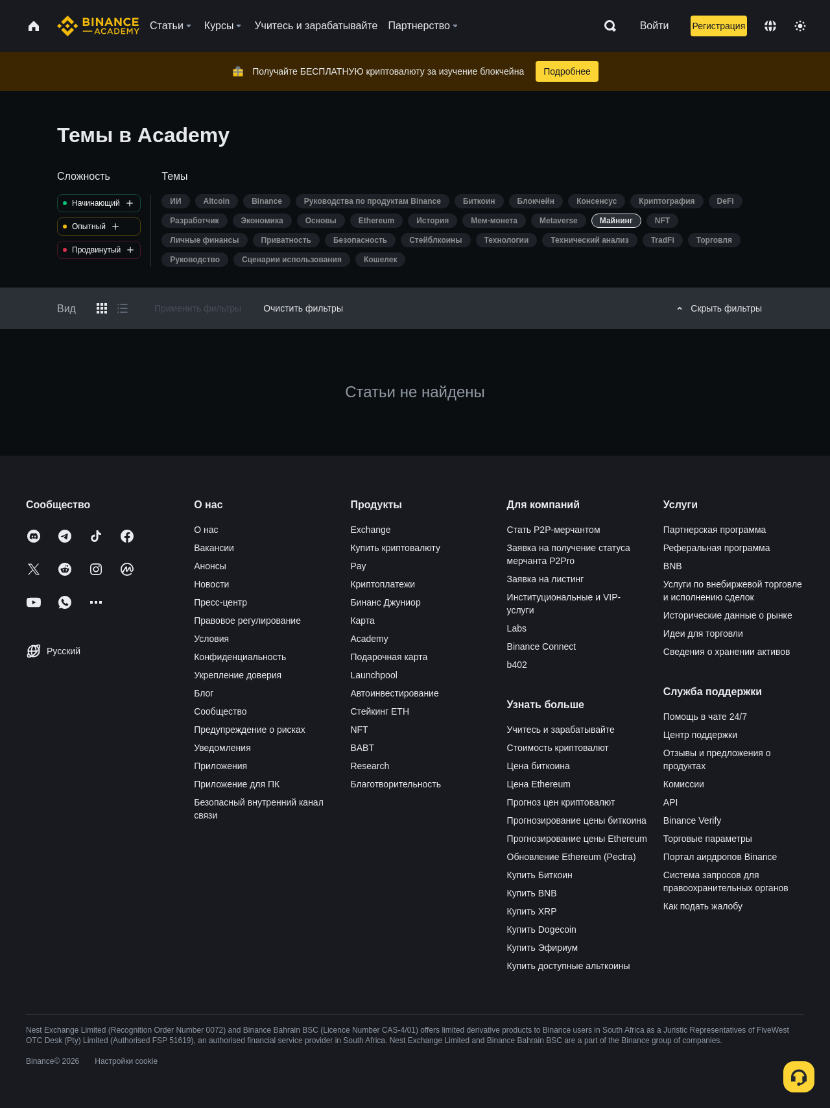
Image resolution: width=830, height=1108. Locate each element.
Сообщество (220, 711)
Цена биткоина (538, 766)
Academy (369, 639)
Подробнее (567, 71)
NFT (359, 729)
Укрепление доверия (237, 675)
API (670, 802)
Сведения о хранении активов (726, 651)
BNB (672, 566)
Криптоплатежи (382, 584)
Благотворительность (395, 784)
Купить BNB (532, 893)
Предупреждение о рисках (249, 729)
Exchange (370, 529)
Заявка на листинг (545, 579)
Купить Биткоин (540, 875)
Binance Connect (541, 646)
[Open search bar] (606, 26)
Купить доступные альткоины (568, 966)
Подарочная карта (388, 657)
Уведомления (222, 748)
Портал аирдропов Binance (720, 857)
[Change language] (770, 26)
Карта (362, 620)
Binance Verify (692, 820)
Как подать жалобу (702, 906)
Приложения (220, 766)
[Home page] (98, 26)
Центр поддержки (700, 735)
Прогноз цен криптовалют (561, 802)
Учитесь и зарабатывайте (561, 729)
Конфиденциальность (240, 657)
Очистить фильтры (303, 308)
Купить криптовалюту (395, 548)
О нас (206, 529)
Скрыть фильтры (717, 308)
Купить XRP (532, 911)
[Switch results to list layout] (122, 308)
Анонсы (210, 566)
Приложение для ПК (236, 784)
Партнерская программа (714, 529)
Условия (211, 639)
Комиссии (683, 784)
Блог (203, 693)
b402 (517, 664)
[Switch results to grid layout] (101, 308)
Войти (654, 25)
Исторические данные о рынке (727, 615)
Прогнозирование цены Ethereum (577, 838)
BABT (362, 748)
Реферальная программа (716, 548)
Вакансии (214, 548)
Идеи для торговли (703, 633)
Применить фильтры (197, 308)
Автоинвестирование (394, 693)
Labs (517, 628)
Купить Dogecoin (541, 929)
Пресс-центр (220, 602)
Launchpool (373, 675)
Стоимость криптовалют (558, 748)
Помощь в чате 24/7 (705, 716)
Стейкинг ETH (379, 711)
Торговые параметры (707, 838)
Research (369, 766)
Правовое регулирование (247, 620)
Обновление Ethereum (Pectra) (571, 857)
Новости (211, 584)
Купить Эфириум (542, 947)
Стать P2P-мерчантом (553, 529)
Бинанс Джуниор (385, 602)
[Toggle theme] (800, 26)
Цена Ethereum (539, 784)
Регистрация (718, 26)
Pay (358, 566)
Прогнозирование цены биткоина (576, 820)
